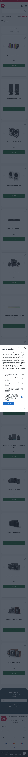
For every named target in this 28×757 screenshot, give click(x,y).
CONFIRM (8, 403)
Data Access (14, 409)
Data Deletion (5, 409)
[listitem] (14, 375)
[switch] (22, 378)
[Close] (25, 348)
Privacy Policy (22, 409)
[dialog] (14, 378)
